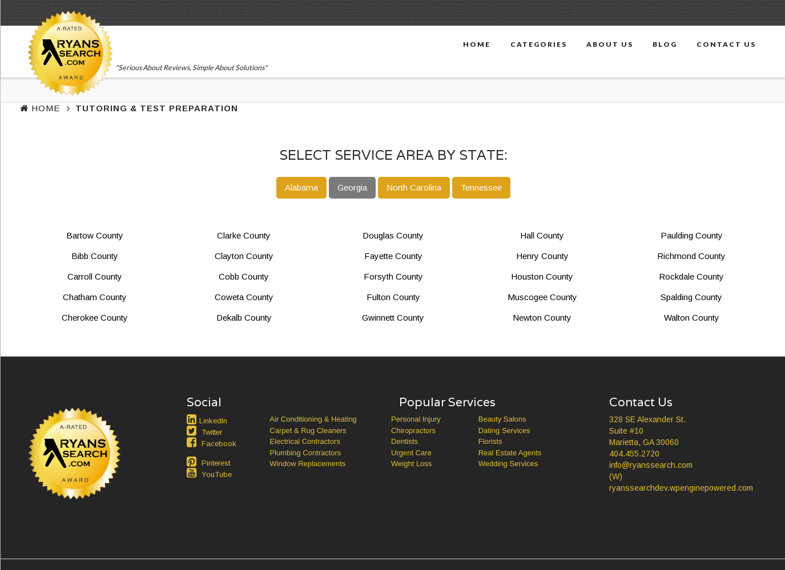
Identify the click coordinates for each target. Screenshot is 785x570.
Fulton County (393, 297)
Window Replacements (307, 463)
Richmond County (691, 256)
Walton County (691, 317)
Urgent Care (411, 452)
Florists (490, 441)
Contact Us (726, 44)
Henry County (542, 256)
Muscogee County (542, 297)
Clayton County (244, 256)
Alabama (301, 187)
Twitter (212, 432)
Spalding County (691, 297)
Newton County (542, 317)
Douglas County (393, 235)
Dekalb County (244, 317)
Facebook (219, 443)
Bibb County (94, 256)
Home (476, 44)
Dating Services (504, 430)
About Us (609, 44)
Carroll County (94, 276)
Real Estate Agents (510, 452)
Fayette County (393, 256)
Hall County (542, 235)
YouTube (217, 474)
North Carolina (414, 187)
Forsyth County (393, 276)
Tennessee (481, 187)
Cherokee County (95, 317)
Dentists (404, 441)
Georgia (352, 187)
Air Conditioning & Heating (312, 419)
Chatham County (95, 297)
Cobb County (244, 276)
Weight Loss (411, 463)
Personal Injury (416, 419)
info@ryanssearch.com (651, 465)
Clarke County (244, 235)
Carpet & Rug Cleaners (307, 430)
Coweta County (244, 297)
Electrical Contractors (304, 441)
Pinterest (216, 463)
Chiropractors (413, 430)
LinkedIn (213, 421)
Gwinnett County (393, 317)
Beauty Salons (502, 419)
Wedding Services (508, 463)
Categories (538, 44)
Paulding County (692, 235)
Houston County (542, 276)
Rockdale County (691, 276)
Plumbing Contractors (305, 452)
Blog (665, 44)
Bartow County (94, 235)
